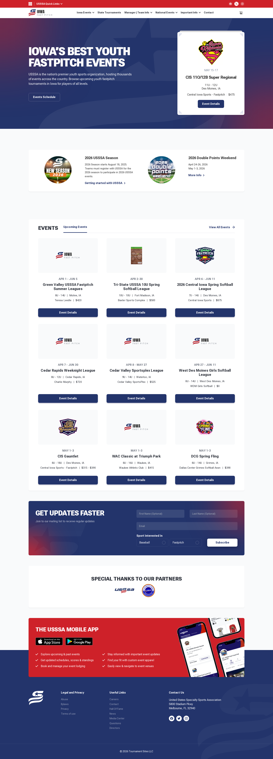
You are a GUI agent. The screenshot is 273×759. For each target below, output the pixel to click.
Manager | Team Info (138, 12)
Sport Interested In (149, 535)
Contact (209, 12)
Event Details (211, 103)
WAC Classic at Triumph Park (136, 456)
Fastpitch (186, 542)
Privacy (65, 708)
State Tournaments (109, 12)
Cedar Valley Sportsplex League (136, 370)
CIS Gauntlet (68, 456)
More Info (194, 175)
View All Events (222, 227)
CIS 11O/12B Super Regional (211, 77)
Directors (115, 728)
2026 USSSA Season (101, 158)
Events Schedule (44, 97)
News (113, 713)
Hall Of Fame (116, 708)
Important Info (191, 12)
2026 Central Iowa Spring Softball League (205, 287)
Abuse (64, 699)
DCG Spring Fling (205, 456)
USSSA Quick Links (48, 4)
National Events (166, 12)
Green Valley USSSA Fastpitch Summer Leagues (68, 287)
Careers (114, 699)
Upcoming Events (75, 227)
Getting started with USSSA (103, 183)
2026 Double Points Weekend (212, 158)
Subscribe (222, 542)
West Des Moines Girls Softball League (205, 372)
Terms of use (68, 713)
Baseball (152, 542)
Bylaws (65, 704)
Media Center (117, 718)
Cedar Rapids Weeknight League (68, 370)
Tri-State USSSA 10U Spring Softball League (136, 287)
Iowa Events (85, 12)
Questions (115, 723)
